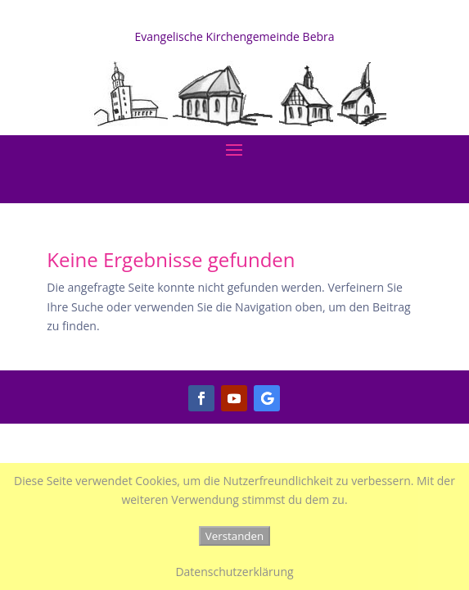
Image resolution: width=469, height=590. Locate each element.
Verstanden (234, 536)
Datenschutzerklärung (234, 571)
